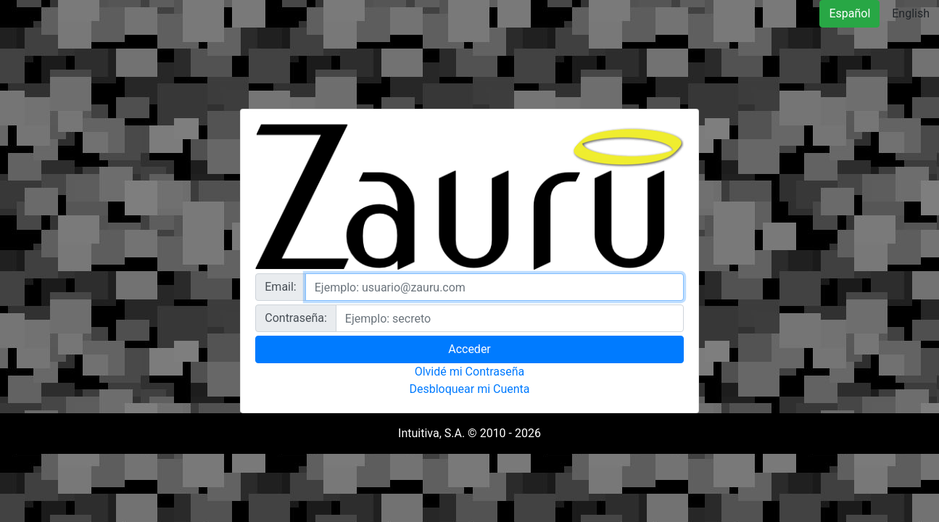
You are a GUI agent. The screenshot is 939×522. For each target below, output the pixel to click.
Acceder (469, 349)
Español (849, 13)
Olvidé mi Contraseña (470, 371)
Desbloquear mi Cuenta (469, 389)
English (911, 13)
